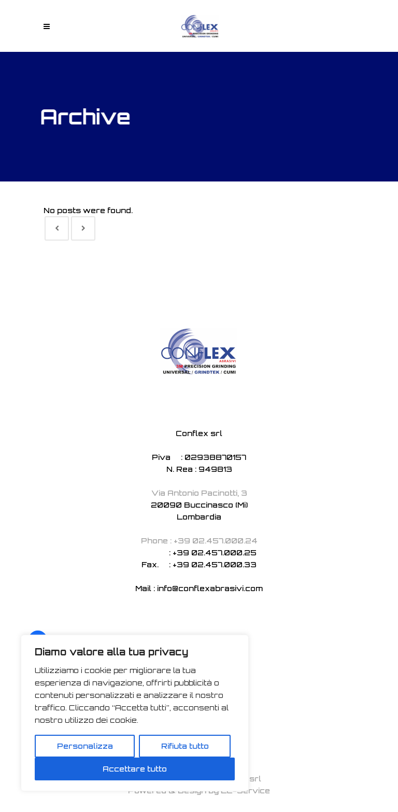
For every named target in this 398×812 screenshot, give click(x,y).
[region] (135, 713)
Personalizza (85, 745)
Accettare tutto (135, 768)
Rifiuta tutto (185, 745)
